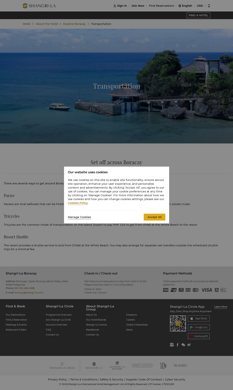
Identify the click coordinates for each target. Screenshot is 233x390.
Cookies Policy (78, 203)
